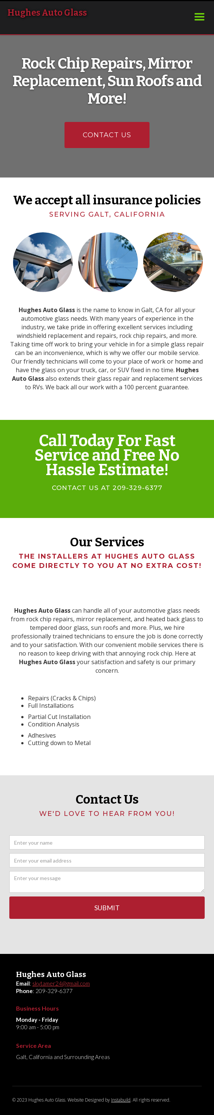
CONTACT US (107, 135)
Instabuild (120, 1100)
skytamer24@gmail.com (61, 983)
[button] (199, 17)
